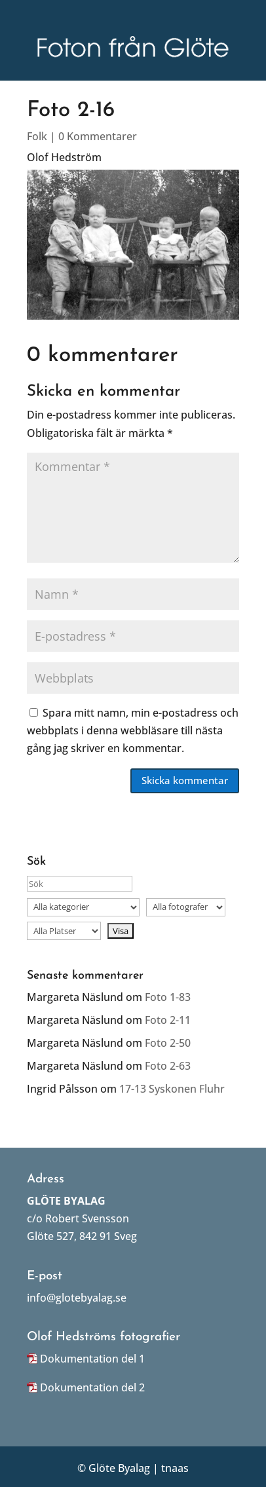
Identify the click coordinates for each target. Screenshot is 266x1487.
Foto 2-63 (168, 1066)
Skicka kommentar (185, 780)
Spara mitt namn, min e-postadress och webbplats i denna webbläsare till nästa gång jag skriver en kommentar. (132, 730)
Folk (37, 136)
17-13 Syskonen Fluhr (172, 1089)
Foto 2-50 (168, 1043)
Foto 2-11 (168, 1020)
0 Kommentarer (97, 136)
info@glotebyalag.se (76, 1297)
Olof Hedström (64, 157)
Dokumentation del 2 (92, 1387)
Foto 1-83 (168, 997)
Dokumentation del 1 (92, 1358)
